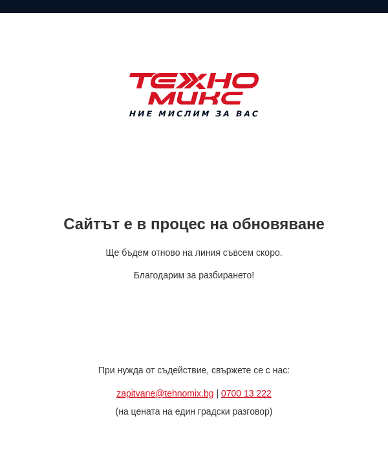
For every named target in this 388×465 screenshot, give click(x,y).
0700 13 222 (246, 393)
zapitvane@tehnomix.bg (164, 393)
